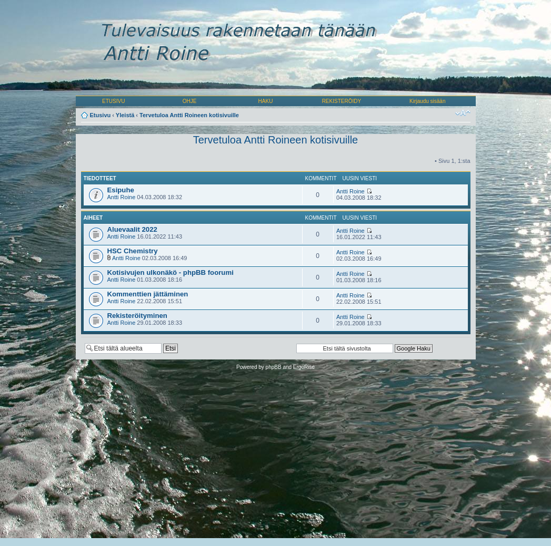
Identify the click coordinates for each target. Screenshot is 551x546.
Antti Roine (121, 197)
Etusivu (100, 115)
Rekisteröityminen (137, 316)
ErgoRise (304, 367)
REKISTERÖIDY (341, 101)
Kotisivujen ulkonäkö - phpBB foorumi (170, 272)
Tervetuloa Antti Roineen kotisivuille (189, 115)
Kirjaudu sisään (427, 101)
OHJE (190, 101)
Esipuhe (120, 190)
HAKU (265, 101)
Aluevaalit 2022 (132, 229)
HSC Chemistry (132, 251)
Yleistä (125, 115)
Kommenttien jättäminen (147, 294)
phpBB (274, 367)
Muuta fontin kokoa (462, 113)
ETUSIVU (113, 101)
